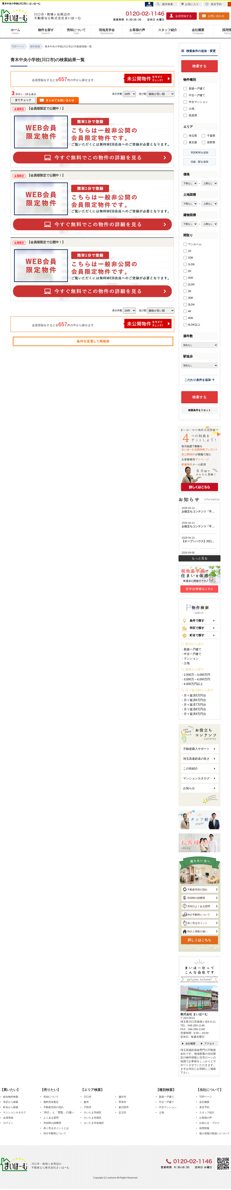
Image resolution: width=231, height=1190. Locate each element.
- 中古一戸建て (192, 654)
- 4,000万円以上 (192, 684)
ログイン (8, 1122)
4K (187, 311)
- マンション (190, 658)
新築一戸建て (194, 88)
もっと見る (199, 558)
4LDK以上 (192, 324)
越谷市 (122, 1096)
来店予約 (204, 1107)
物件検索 (165, 4)
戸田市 (87, 1107)
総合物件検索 (10, 1096)
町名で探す (193, 635)
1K (187, 251)
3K (187, 291)
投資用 (190, 115)
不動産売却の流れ (194, 889)
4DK (188, 318)
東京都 (190, 142)
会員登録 (8, 1117)
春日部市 (124, 1107)
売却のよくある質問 (196, 906)
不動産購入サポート (196, 748)
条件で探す (193, 621)
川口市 (87, 1096)
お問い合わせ (213, 16)
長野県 (208, 142)
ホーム (15, 31)
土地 (189, 108)
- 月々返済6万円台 (194, 700)
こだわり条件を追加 (199, 380)
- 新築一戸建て (192, 649)
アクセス (209, 1043)
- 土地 (186, 663)
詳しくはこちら (199, 940)
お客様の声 (137, 31)
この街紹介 (190, 768)
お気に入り (190, 4)
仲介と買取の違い (194, 931)
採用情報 (204, 1128)
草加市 (122, 1102)
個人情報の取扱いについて (214, 1133)
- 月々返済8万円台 (194, 709)
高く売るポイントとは (56, 1128)
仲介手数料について (196, 914)
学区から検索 (10, 1102)
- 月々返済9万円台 (194, 713)
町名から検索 (10, 1107)
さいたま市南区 (92, 1117)
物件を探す (46, 31)
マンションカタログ (196, 778)
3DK (188, 298)
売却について (76, 31)
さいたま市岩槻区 (94, 1122)
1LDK (189, 264)
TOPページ (205, 1096)
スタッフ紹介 (167, 31)
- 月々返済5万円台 (194, 695)
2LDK (189, 284)
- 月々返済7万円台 (194, 704)
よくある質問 (51, 1117)
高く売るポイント (194, 923)
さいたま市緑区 (92, 1112)
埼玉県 (190, 135)
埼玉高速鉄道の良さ (196, 758)
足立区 (122, 1112)
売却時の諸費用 (193, 897)
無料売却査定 (51, 1102)
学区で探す (193, 628)
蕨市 (86, 1102)
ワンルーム (193, 244)
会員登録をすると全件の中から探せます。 (102, 78)
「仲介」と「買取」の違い (57, 1112)
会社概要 (198, 31)
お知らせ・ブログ (209, 1122)
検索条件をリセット (199, 410)
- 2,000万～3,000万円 (196, 674)
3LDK (189, 304)
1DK (188, 257)
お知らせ (189, 788)
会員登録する (180, 16)
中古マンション (196, 102)
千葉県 (208, 135)
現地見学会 (107, 31)
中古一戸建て (194, 95)
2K (187, 271)
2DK (188, 277)
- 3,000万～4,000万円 (196, 679)
